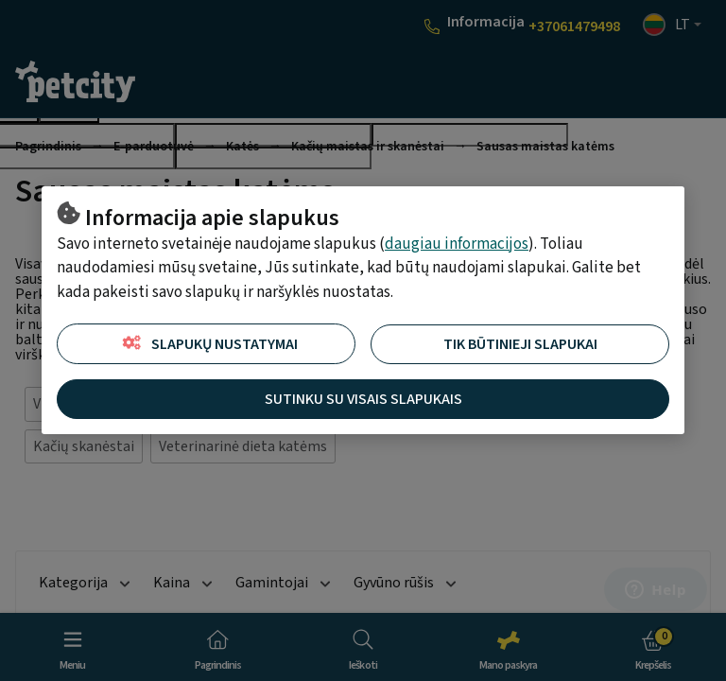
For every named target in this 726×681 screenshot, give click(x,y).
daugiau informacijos (456, 244)
